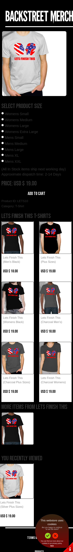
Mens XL (12, 155)
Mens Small (14, 138)
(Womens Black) (13, 322)
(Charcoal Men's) (51, 322)
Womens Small (17, 114)
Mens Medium (16, 144)
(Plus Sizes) (48, 261)
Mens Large (14, 150)
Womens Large (17, 126)
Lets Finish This (13, 257)
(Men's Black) (11, 261)
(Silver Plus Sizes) (11, 506)
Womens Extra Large (21, 132)
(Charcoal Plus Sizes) (16, 382)
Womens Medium (18, 120)
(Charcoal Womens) (53, 382)
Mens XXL (13, 161)
